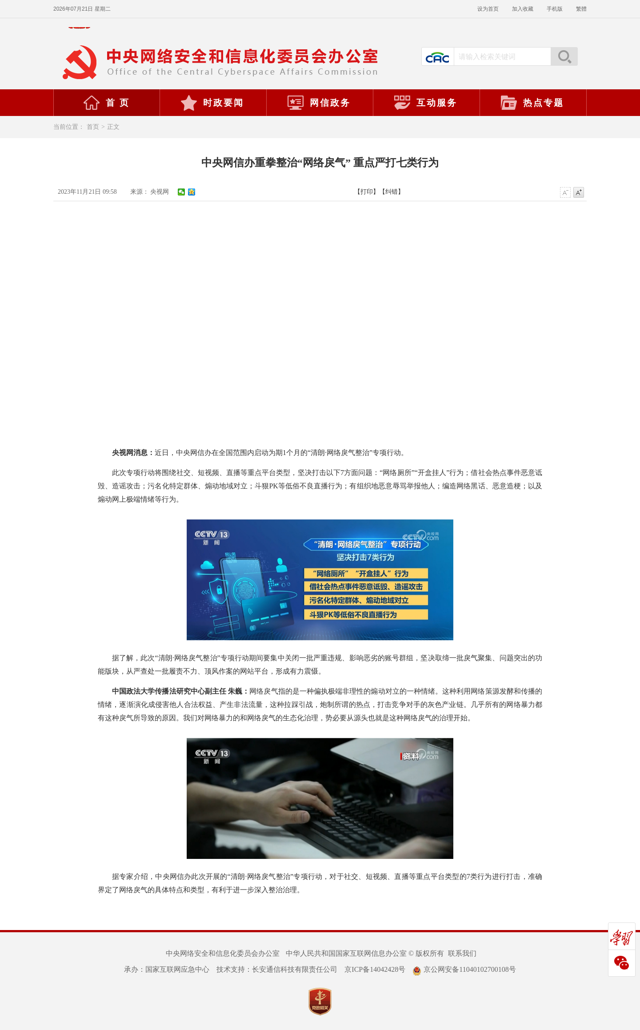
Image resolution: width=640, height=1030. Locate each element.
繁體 (581, 9)
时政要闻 (212, 102)
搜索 (564, 56)
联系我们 (462, 953)
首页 (93, 127)
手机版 (555, 9)
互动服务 (425, 102)
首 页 (106, 102)
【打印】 (366, 191)
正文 (113, 127)
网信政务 (319, 102)
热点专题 (532, 102)
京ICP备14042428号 (374, 969)
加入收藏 (522, 9)
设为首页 (488, 9)
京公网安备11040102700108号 (464, 969)
